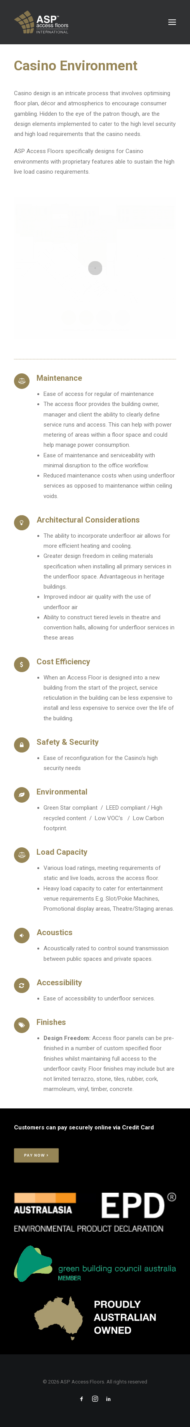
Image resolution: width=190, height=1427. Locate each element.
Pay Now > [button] (36, 1155)
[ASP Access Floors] (76, 22)
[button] (172, 22)
